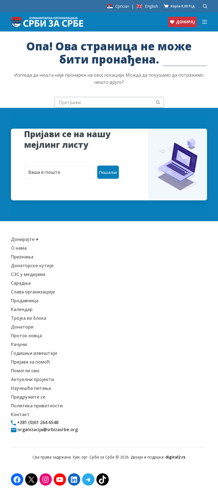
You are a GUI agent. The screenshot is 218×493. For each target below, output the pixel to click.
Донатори (22, 327)
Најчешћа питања (31, 388)
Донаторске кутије (32, 266)
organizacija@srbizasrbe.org (47, 429)
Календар (22, 309)
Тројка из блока (28, 318)
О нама (19, 248)
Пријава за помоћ (30, 362)
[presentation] (65, 189)
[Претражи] (205, 6)
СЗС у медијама (28, 274)
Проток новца (26, 336)
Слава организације (33, 292)
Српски (122, 6)
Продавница (24, 301)
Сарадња (21, 283)
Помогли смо (25, 371)
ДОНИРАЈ (182, 21)
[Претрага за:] (104, 102)
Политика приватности (37, 406)
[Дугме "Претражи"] (158, 102)
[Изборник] (204, 21)
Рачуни (19, 344)
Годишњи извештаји (34, 353)
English (151, 6)
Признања (22, 257)
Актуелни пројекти (32, 379)
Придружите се (28, 397)
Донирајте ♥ (25, 239)
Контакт (20, 414)
